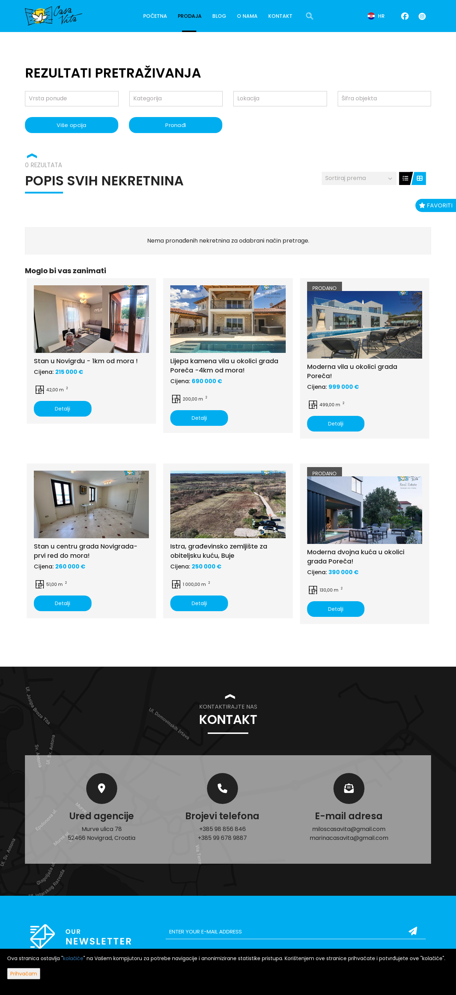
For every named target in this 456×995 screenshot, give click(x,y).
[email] (296, 931)
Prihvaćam (23, 973)
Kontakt (280, 16)
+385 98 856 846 (222, 829)
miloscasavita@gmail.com (348, 829)
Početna (155, 16)
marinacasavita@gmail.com (349, 838)
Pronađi (175, 125)
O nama (247, 16)
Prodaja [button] (190, 16)
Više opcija (71, 125)
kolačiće (73, 958)
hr (376, 16)
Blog (219, 16)
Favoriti (435, 205)
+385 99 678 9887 (222, 838)
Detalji (62, 408)
